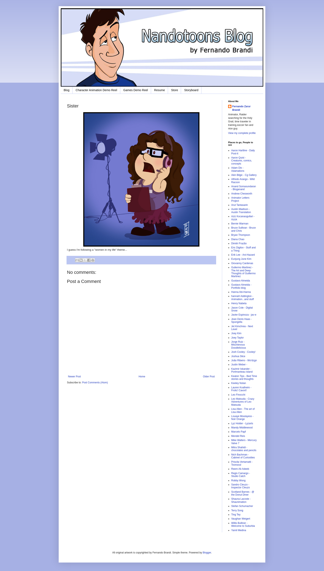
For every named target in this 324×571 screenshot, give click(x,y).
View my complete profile (242, 133)
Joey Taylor (237, 337)
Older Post (209, 376)
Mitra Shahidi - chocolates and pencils (243, 449)
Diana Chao (237, 239)
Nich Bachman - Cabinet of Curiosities (243, 456)
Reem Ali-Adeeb (240, 468)
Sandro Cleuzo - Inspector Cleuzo (240, 486)
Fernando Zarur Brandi (241, 108)
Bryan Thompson (240, 235)
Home (142, 376)
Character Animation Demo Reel (96, 90)
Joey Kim (236, 333)
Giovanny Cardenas (242, 263)
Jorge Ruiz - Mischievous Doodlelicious (238, 344)
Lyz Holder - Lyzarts (242, 423)
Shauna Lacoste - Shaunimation (241, 500)
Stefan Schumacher (242, 506)
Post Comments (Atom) (95, 382)
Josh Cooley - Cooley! (243, 351)
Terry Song (237, 510)
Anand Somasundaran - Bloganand (243, 188)
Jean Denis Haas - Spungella (241, 320)
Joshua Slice (238, 356)
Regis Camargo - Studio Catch (240, 475)
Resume (159, 90)
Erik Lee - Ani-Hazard (243, 254)
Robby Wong (238, 480)
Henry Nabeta (239, 303)
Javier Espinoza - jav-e (243, 314)
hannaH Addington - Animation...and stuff (242, 297)
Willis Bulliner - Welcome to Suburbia (243, 524)
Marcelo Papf (238, 431)
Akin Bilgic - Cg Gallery (244, 175)
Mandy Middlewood (242, 427)
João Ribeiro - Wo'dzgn (244, 360)
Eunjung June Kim (241, 258)
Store (174, 90)
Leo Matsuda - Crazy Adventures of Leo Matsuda (242, 401)
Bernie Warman (239, 223)
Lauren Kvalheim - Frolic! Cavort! (241, 389)
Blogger (207, 552)
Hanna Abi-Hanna (241, 292)
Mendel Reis (238, 436)
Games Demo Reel (135, 90)
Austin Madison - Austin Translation (241, 210)
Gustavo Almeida (240, 280)
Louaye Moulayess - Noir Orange (242, 418)
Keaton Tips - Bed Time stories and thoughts (244, 377)
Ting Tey (236, 514)
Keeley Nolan (238, 383)
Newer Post (74, 376)
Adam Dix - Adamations (237, 169)
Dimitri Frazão (239, 243)
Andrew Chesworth (241, 193)
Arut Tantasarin (239, 205)
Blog (66, 90)
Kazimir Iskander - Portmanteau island (242, 370)
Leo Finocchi (238, 394)
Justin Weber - (239, 364)
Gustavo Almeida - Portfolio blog (241, 286)
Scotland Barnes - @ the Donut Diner (242, 493)
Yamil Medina (238, 530)
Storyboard (191, 90)
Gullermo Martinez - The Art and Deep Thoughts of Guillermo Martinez (243, 272)
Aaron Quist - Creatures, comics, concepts (241, 160)
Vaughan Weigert (240, 518)
